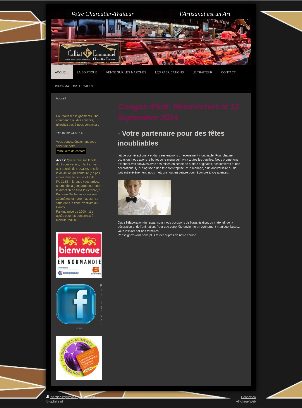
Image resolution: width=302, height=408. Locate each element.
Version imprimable (62, 397)
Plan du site (87, 397)
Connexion (248, 397)
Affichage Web (246, 401)
